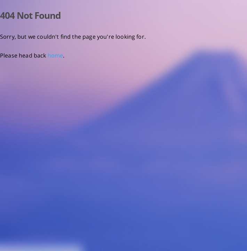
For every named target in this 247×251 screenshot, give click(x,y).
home (55, 55)
